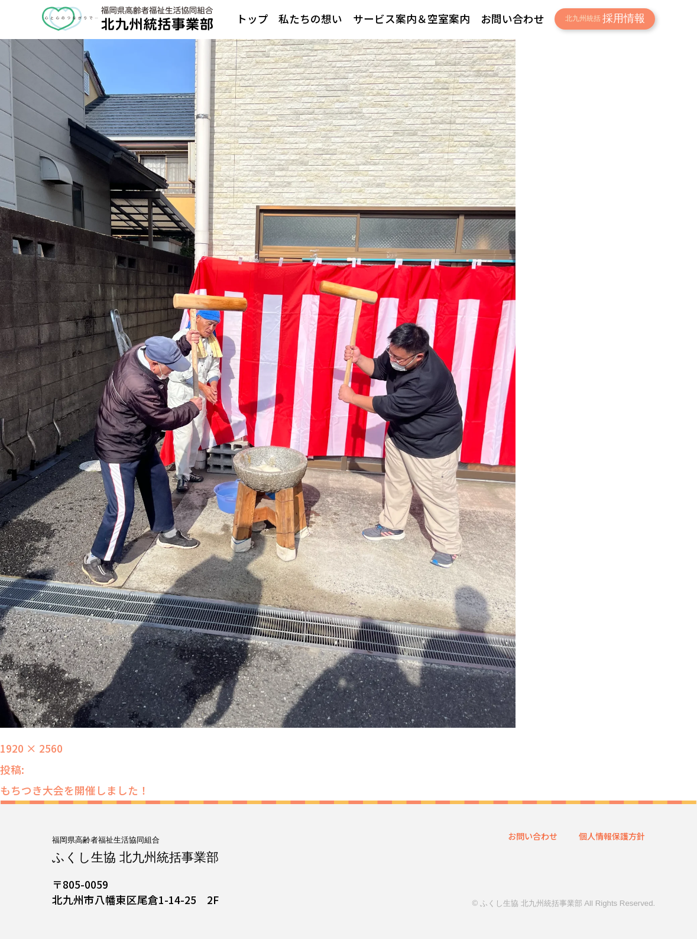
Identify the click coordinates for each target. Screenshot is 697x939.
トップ (252, 18)
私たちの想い (310, 18)
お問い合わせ (512, 18)
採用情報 (604, 18)
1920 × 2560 (31, 748)
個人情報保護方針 (612, 836)
